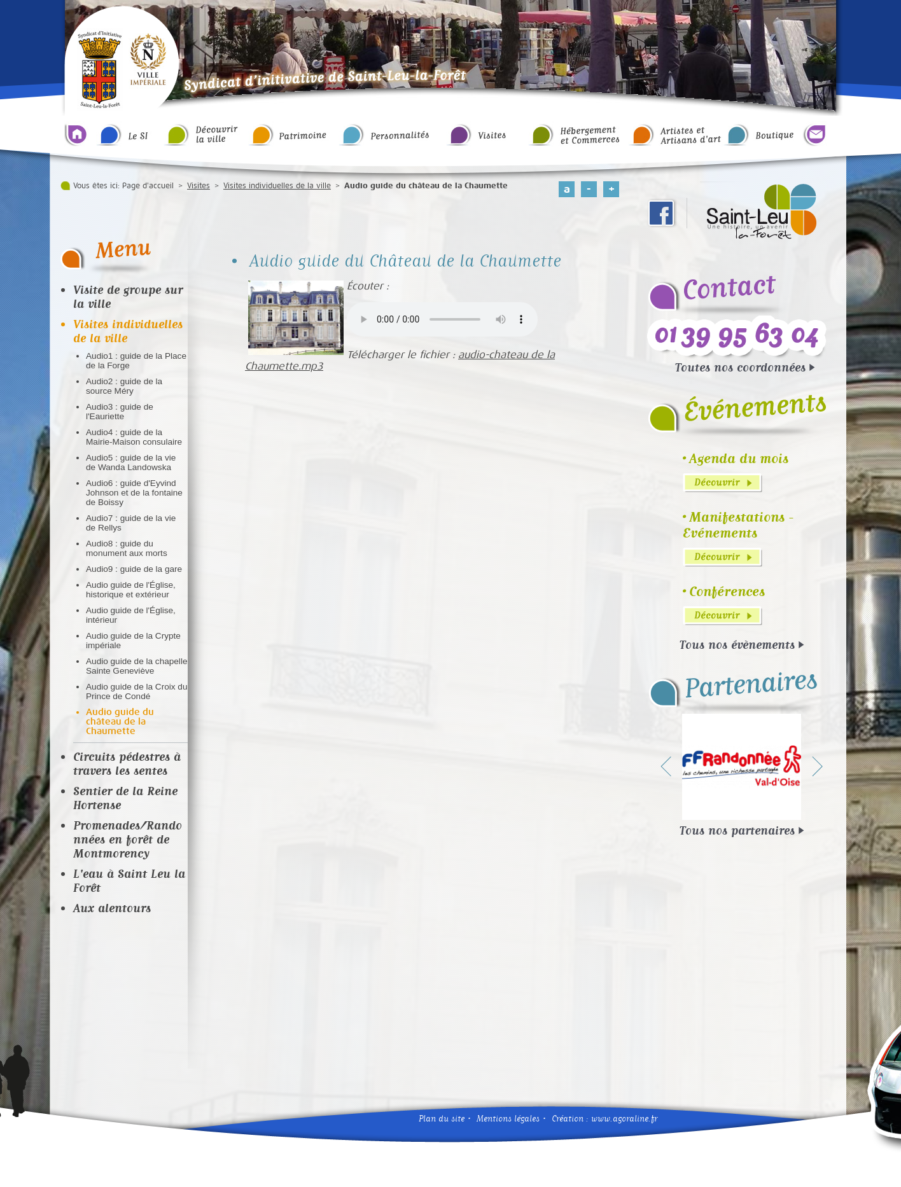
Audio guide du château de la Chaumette (120, 721)
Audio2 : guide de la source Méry (124, 386)
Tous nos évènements (737, 644)
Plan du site (441, 1118)
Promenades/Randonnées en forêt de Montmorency (127, 839)
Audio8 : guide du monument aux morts (126, 548)
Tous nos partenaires (737, 830)
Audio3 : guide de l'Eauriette (119, 411)
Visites (198, 185)
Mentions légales (508, 1118)
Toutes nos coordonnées (740, 367)
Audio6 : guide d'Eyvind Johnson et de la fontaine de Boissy (134, 492)
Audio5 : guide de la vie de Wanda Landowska (131, 462)
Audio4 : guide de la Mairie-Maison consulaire (134, 437)
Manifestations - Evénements (738, 525)
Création (567, 1118)
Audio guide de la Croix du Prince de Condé (136, 691)
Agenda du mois (738, 458)
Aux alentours (112, 908)
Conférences (727, 591)
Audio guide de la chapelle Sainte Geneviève (136, 666)
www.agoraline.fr (624, 1118)
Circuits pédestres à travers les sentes (127, 763)
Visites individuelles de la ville (277, 185)
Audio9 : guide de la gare (134, 569)
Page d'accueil (148, 185)
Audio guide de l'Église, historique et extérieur (131, 589)
